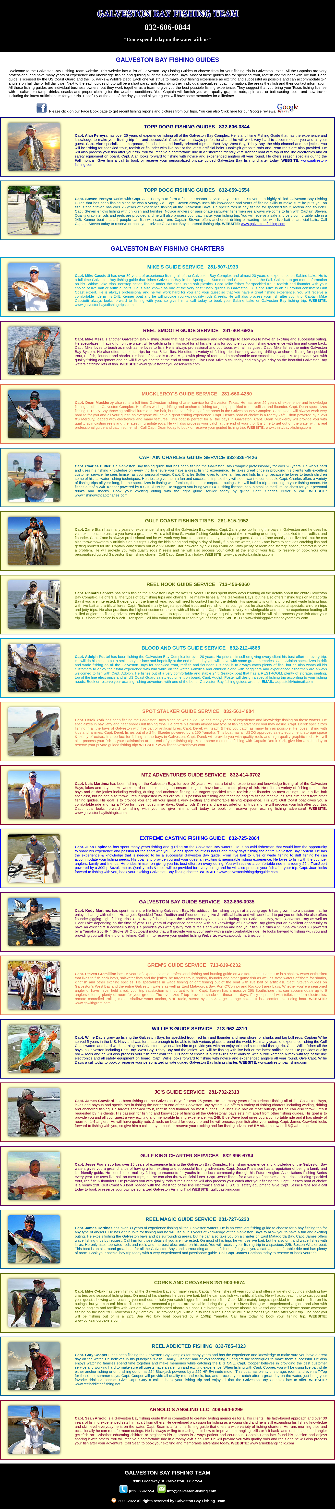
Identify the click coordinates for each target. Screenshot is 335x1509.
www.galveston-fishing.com (263, 224)
